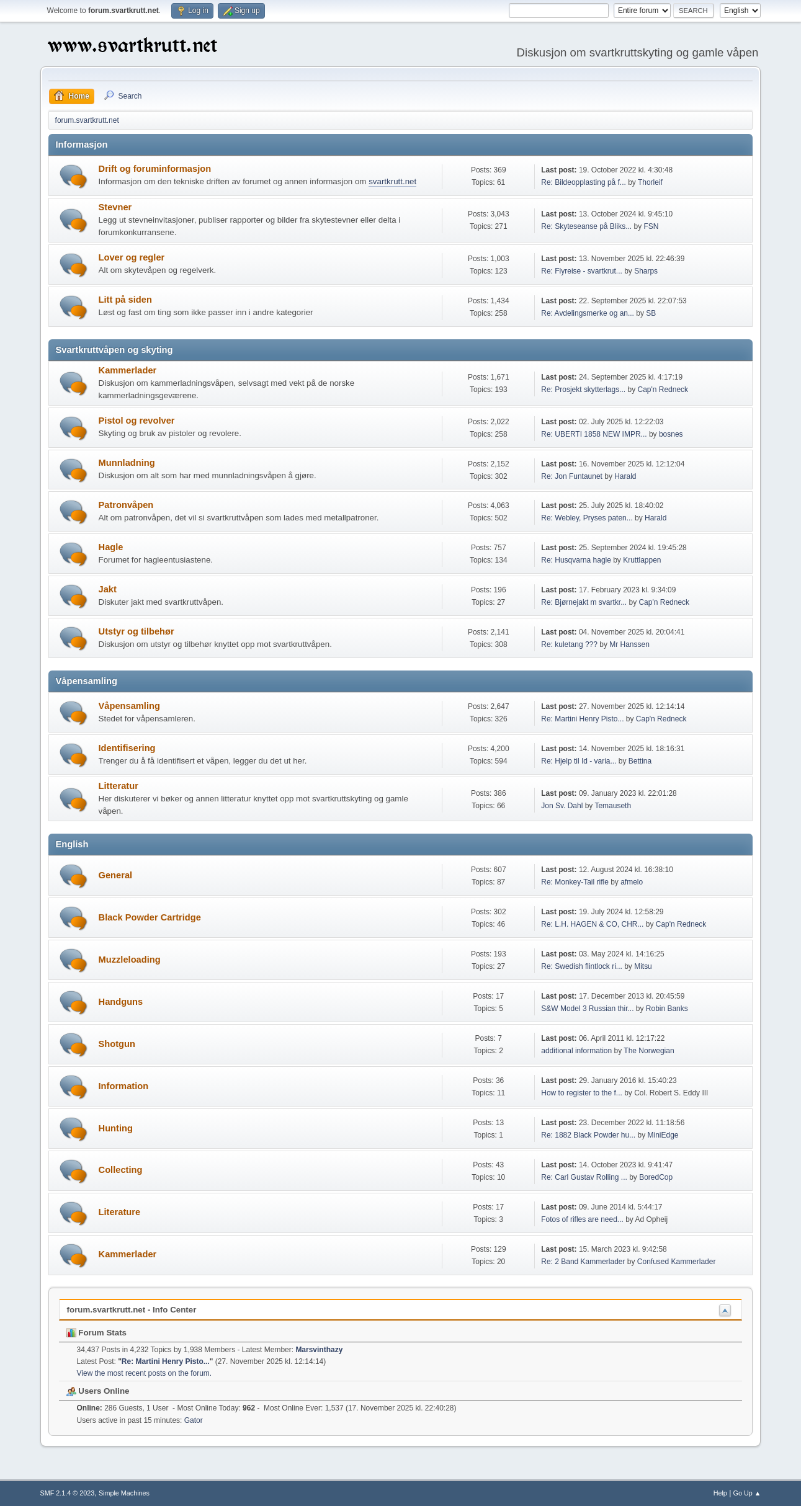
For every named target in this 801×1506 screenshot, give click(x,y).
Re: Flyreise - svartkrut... (581, 271)
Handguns (121, 1002)
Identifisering (127, 748)
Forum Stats (96, 1332)
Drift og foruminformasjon (155, 169)
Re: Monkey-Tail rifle (575, 882)
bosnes (671, 434)
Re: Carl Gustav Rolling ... (584, 1177)
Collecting (121, 1170)
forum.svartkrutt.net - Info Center (132, 1309)
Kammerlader (128, 370)
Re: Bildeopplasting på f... (583, 182)
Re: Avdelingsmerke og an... (587, 313)
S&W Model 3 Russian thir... (587, 1008)
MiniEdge (663, 1135)
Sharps (646, 271)
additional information (576, 1050)
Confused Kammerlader (676, 1261)
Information (124, 1086)
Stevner (115, 207)
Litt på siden (125, 300)
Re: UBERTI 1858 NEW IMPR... (594, 434)
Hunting (116, 1128)
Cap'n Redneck (662, 389)
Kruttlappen (642, 560)
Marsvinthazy (318, 1349)
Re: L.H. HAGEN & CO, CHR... (592, 924)
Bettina (640, 761)
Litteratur (118, 786)
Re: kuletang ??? (569, 644)
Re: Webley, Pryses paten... (586, 518)
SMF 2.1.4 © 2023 (67, 1493)
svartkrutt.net (392, 181)
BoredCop (656, 1177)
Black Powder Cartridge (150, 917)
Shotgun (117, 1044)
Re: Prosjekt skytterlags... (583, 389)
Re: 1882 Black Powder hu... (588, 1135)
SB (651, 313)
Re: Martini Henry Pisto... (582, 719)
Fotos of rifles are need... (582, 1219)
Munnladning (127, 463)
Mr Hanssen (629, 644)
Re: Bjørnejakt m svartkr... (584, 602)
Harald (625, 476)
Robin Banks (667, 1008)
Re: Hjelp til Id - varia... (578, 761)
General (116, 875)
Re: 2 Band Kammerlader (583, 1261)
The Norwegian (649, 1050)
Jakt (108, 589)
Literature (120, 1212)
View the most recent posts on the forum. (144, 1373)
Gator (193, 1420)
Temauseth (612, 805)
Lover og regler (132, 257)
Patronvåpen (126, 505)
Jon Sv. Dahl (562, 805)
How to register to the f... (581, 1093)
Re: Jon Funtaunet (571, 476)
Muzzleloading (130, 960)
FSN (651, 226)
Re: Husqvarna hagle (576, 560)
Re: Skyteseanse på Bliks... (586, 226)
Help (720, 1493)
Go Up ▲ (747, 1493)
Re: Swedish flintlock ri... (581, 966)
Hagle (111, 547)
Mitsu (643, 966)
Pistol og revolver (137, 421)
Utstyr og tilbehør (136, 631)
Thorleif (650, 182)
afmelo (631, 882)
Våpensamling (129, 706)
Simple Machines (124, 1493)
